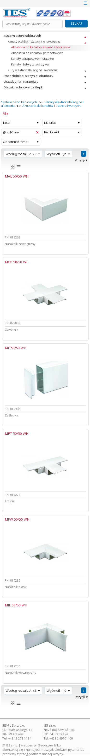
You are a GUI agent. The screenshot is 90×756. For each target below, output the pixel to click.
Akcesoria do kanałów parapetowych (37, 53)
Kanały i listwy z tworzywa (30, 64)
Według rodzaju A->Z (21, 154)
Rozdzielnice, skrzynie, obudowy (28, 76)
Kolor (7, 122)
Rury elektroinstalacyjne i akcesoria (32, 70)
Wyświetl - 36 (56, 154)
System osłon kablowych (22, 36)
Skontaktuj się (12, 749)
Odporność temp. (15, 142)
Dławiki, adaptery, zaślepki (23, 87)
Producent (51, 132)
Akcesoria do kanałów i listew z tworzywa (40, 47)
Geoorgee (45, 745)
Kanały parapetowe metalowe (32, 58)
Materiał (50, 122)
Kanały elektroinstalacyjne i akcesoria (33, 41)
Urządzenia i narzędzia (21, 81)
